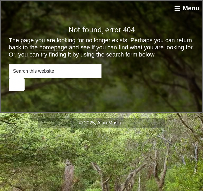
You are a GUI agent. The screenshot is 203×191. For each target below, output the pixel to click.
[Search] (17, 84)
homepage (53, 47)
